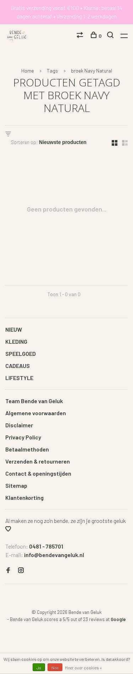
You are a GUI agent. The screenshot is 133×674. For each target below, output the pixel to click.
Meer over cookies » (83, 667)
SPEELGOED (20, 353)
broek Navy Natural (91, 71)
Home (27, 71)
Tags (52, 71)
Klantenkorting (24, 497)
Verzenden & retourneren (37, 461)
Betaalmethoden (27, 449)
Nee (55, 667)
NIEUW (13, 329)
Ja (39, 667)
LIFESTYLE (19, 377)
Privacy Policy (23, 437)
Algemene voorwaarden (35, 413)
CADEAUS (17, 365)
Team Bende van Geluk (34, 400)
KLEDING (16, 341)
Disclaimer (19, 425)
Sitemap (16, 485)
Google (118, 619)
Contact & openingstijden (38, 473)
